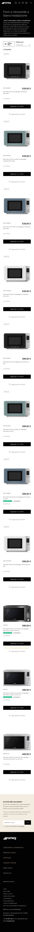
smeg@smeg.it (11, 921)
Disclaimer (6, 891)
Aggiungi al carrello (17, 106)
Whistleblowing (8, 901)
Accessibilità (7, 898)
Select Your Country (8, 881)
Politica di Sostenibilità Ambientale (14, 905)
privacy (22, 826)
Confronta (7, 98)
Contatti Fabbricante (10, 903)
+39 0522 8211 (9, 918)
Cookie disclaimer (9, 896)
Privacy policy (8, 893)
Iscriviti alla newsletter (12, 802)
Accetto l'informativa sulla (14, 826)
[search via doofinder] (16, 2)
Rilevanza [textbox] (20, 45)
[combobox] (23, 45)
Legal (5, 889)
